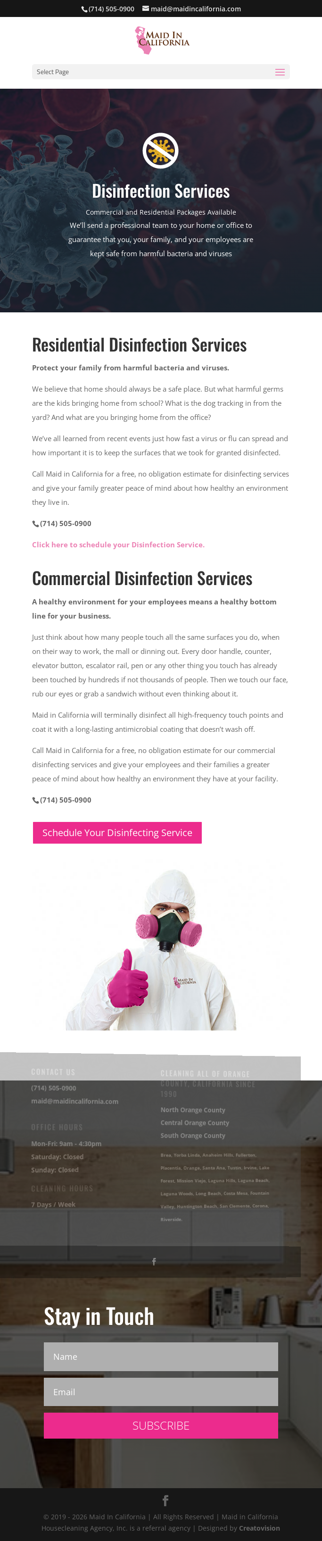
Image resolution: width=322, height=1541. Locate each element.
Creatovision (259, 1528)
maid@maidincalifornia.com (73, 1101)
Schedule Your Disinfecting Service (117, 832)
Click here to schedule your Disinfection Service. (118, 544)
